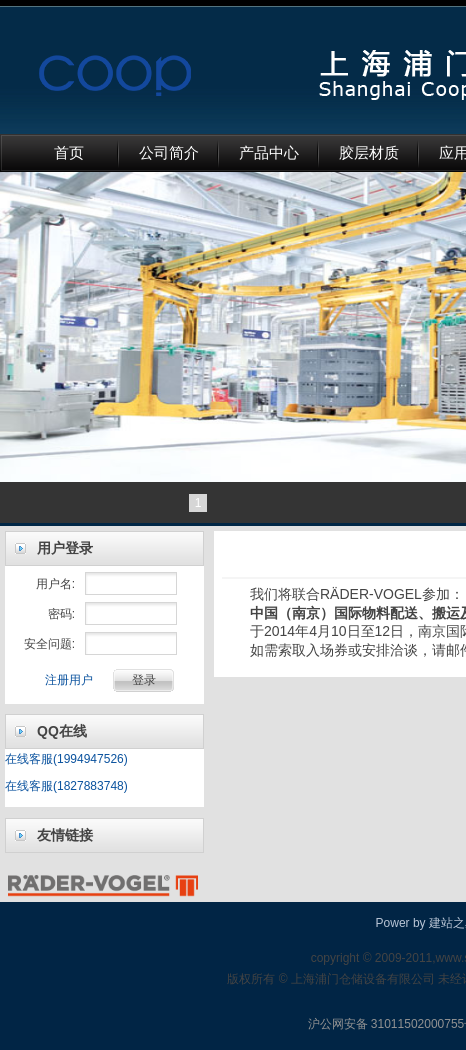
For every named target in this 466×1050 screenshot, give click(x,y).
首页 (69, 153)
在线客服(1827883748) (66, 786)
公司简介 (169, 153)
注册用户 (69, 680)
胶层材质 (369, 153)
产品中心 (269, 153)
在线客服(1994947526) (66, 759)
